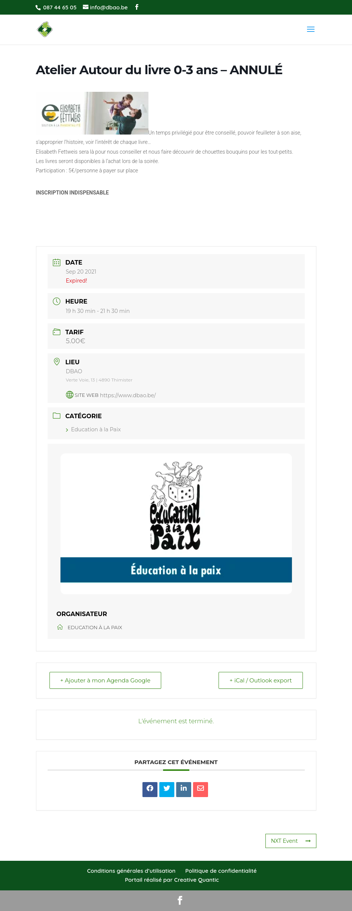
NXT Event (291, 841)
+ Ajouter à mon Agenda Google (105, 680)
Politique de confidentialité (220, 870)
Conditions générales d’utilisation (131, 870)
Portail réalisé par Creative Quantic (172, 879)
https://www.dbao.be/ (128, 395)
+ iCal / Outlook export (260, 680)
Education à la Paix (93, 429)
